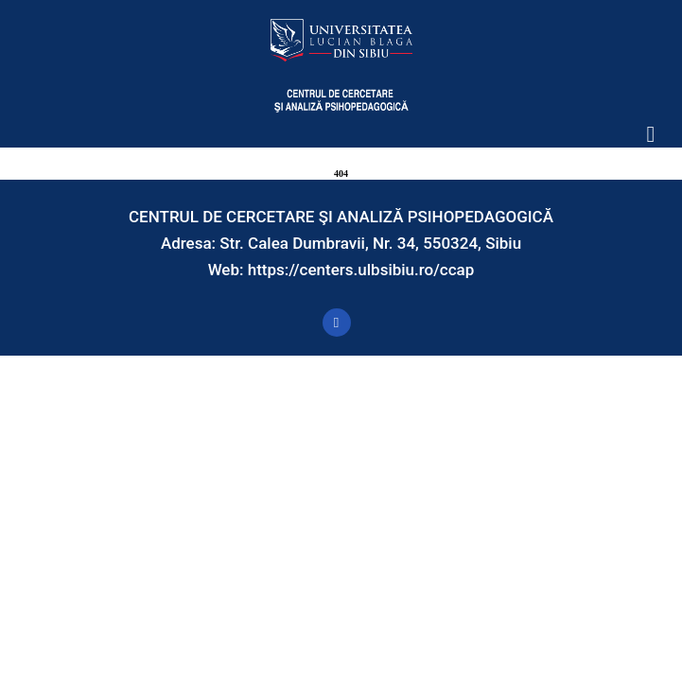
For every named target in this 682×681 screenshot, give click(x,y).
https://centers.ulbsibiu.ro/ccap (361, 269)
